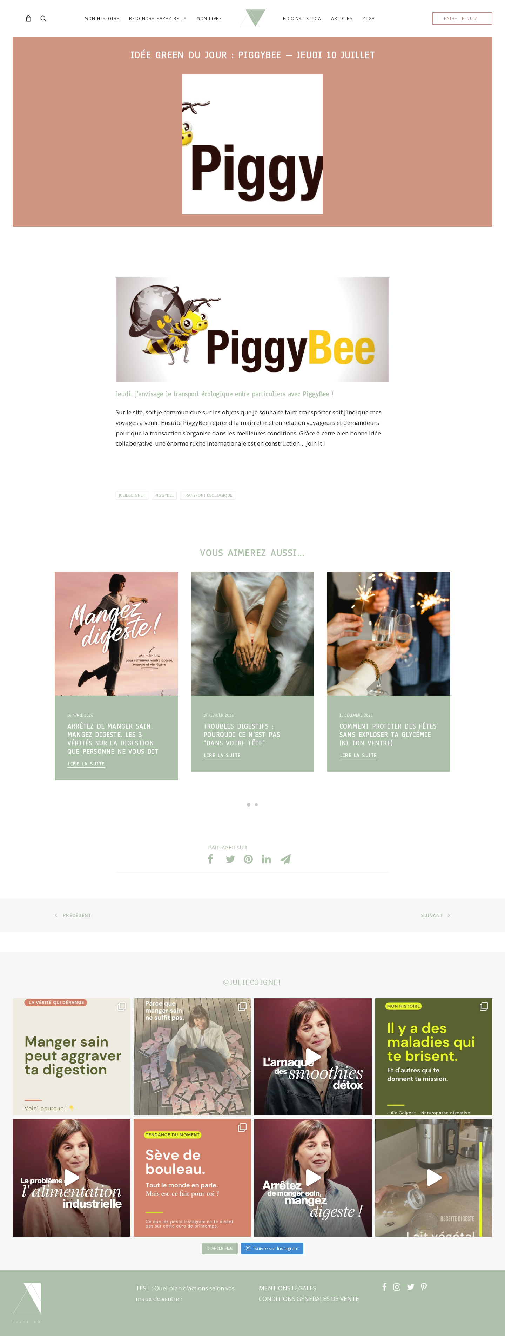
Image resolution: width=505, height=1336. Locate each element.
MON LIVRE (199, 28)
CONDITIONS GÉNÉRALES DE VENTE (309, 1299)
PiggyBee (317, 414)
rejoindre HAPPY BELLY (147, 28)
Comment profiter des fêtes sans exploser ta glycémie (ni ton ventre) (388, 755)
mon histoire (91, 28)
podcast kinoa (313, 28)
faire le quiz (461, 28)
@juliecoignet (252, 982)
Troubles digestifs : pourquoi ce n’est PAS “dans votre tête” (241, 755)
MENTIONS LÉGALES (287, 1288)
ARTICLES (352, 28)
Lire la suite (86, 784)
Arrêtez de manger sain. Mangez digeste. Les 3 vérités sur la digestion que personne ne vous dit (112, 759)
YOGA (379, 28)
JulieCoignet (132, 515)
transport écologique (207, 515)
